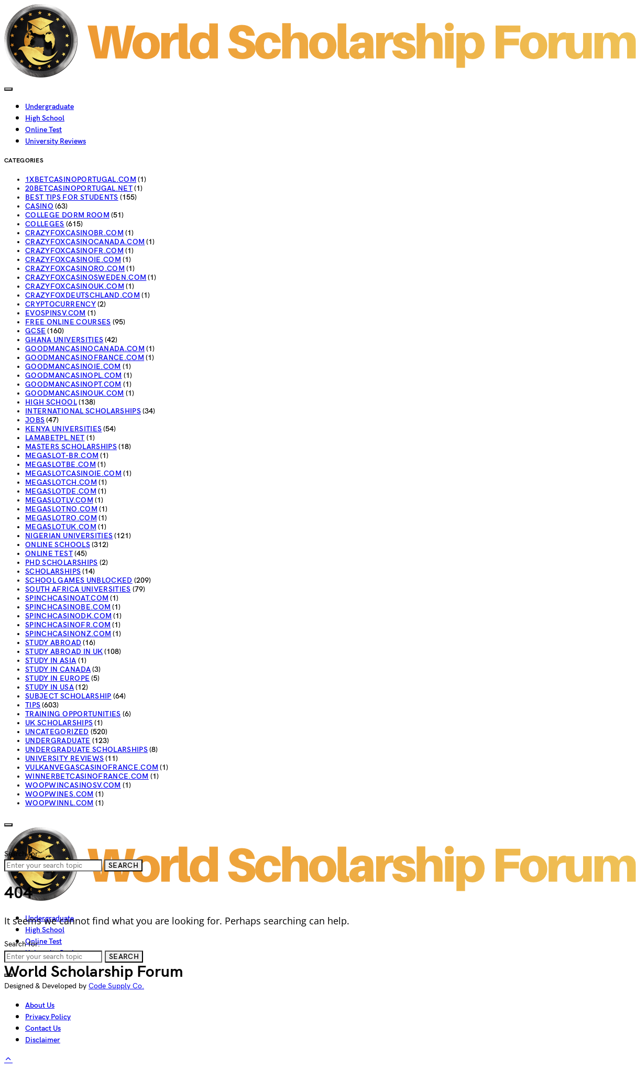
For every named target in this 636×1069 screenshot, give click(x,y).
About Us (39, 1005)
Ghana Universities (64, 339)
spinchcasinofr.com (68, 624)
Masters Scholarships (71, 446)
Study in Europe (57, 678)
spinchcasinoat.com (66, 598)
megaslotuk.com (60, 526)
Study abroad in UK (64, 651)
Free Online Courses (68, 322)
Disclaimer (42, 1039)
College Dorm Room (67, 215)
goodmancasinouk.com (74, 393)
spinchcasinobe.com (68, 607)
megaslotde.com (60, 491)
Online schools (57, 544)
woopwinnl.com (59, 803)
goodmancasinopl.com (73, 375)
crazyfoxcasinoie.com (73, 259)
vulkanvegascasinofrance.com (91, 767)
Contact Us (43, 1028)
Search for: (22, 853)
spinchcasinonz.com (68, 633)
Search (123, 865)
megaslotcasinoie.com (73, 473)
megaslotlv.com (59, 500)
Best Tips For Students (71, 197)
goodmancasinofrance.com (84, 357)
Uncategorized (57, 731)
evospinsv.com (55, 313)
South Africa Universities (78, 589)
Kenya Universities (63, 428)
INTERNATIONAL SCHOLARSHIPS (83, 411)
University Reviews (55, 141)
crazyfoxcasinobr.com (74, 232)
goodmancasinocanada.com (85, 348)
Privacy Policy (48, 1016)
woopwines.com (59, 794)
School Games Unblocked (79, 580)
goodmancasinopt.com (73, 384)
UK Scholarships (59, 722)
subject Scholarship (68, 696)
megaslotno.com (61, 509)
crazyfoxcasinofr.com (74, 250)
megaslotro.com (61, 518)
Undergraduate (49, 106)
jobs (35, 420)
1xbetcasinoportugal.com (80, 179)
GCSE (35, 330)
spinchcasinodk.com (68, 616)
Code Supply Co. (116, 985)
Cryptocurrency (60, 304)
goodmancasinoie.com (73, 366)
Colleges (44, 224)
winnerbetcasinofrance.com (87, 776)
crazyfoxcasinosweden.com (85, 277)
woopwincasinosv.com (73, 785)
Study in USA (49, 687)
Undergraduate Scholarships (86, 749)
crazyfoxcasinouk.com (74, 286)
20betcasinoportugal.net (79, 188)
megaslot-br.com (61, 455)
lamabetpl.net (55, 437)
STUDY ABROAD (53, 642)
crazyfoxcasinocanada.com (85, 241)
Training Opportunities (73, 714)
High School (44, 118)
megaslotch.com (61, 482)
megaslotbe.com (60, 464)
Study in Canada (58, 669)
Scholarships (53, 571)
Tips (32, 705)
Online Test (43, 129)
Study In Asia (50, 660)
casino (39, 206)
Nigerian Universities (69, 535)
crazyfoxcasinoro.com (75, 268)
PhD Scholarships (61, 562)
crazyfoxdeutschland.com (82, 295)
